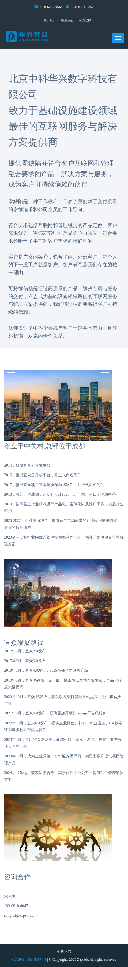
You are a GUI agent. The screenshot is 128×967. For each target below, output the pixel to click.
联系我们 (67, 20)
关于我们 (49, 20)
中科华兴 (64, 951)
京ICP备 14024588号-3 (29, 959)
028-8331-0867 (83, 7)
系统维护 (85, 20)
